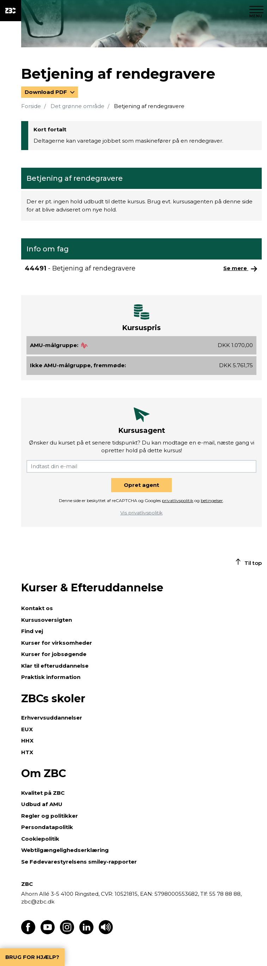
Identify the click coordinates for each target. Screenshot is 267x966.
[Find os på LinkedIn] (86, 932)
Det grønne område (77, 106)
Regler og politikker (49, 815)
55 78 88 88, (225, 893)
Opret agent (141, 485)
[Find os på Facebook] (28, 932)
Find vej (32, 631)
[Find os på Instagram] (67, 932)
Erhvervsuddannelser (51, 717)
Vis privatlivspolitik (141, 512)
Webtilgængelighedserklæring (65, 850)
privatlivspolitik (177, 500)
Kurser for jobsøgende (53, 654)
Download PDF (46, 92)
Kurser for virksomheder (56, 642)
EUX (27, 729)
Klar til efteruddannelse (55, 665)
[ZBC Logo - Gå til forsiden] (10, 10)
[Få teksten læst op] (106, 932)
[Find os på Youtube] (48, 932)
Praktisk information (50, 677)
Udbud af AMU (41, 804)
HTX (27, 752)
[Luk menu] (256, 10)
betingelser (212, 500)
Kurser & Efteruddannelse (92, 587)
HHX (27, 740)
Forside (31, 106)
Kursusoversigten (46, 619)
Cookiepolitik (40, 838)
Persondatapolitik (47, 827)
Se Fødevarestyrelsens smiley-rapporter (79, 861)
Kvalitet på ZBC (43, 792)
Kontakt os (37, 608)
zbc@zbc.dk (37, 901)
